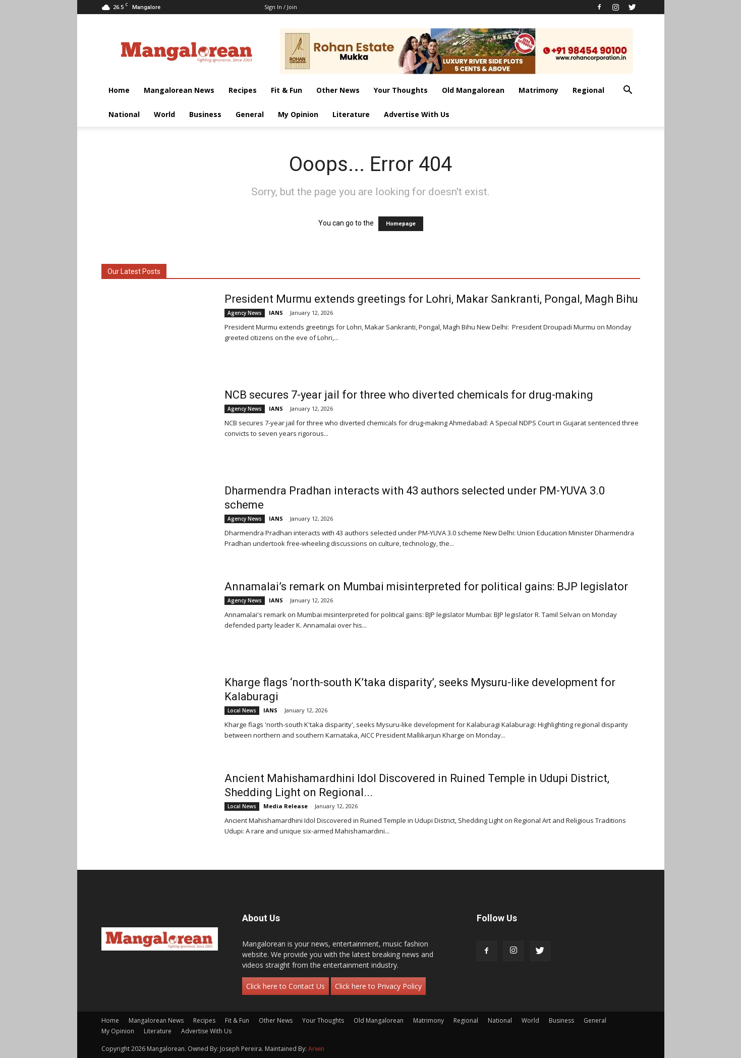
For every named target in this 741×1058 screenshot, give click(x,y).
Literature (351, 114)
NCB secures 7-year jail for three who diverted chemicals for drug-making (408, 394)
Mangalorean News (179, 90)
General (250, 114)
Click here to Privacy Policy (378, 986)
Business (205, 114)
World (164, 114)
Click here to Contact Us (285, 986)
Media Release (285, 806)
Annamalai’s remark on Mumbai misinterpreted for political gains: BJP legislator (426, 586)
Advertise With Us (416, 114)
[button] (628, 91)
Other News (338, 90)
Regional (588, 90)
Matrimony (538, 90)
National (124, 114)
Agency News (244, 312)
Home (119, 90)
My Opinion (298, 114)
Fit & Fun (286, 90)
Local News (241, 710)
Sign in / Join (280, 7)
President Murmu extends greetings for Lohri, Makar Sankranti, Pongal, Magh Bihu (431, 299)
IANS (276, 312)
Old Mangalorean (473, 90)
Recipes (243, 90)
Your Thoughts (401, 90)
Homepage (401, 223)
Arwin (316, 1048)
